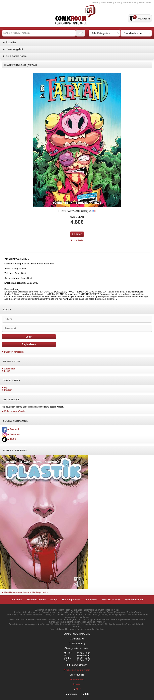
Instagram (10, 434)
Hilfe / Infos (145, 2)
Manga (54, 599)
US (5, 388)
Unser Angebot (14, 49)
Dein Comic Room (16, 56)
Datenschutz (129, 2)
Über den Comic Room (77, 670)
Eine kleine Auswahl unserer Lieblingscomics (25, 592)
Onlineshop (77, 679)
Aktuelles (11, 42)
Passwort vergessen (14, 352)
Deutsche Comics (36, 599)
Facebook (10, 429)
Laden (77, 684)
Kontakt (85, 694)
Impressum (71, 694)
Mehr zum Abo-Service (14, 411)
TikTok (9, 439)
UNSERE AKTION (111, 599)
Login (29, 336)
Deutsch (8, 390)
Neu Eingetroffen (71, 599)
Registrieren (29, 344)
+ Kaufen (77, 234)
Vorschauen (91, 599)
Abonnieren (9, 369)
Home (95, 2)
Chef (77, 689)
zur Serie (77, 240)
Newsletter (106, 2)
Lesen (7, 371)
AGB (117, 2)
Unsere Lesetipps (134, 599)
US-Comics (16, 599)
